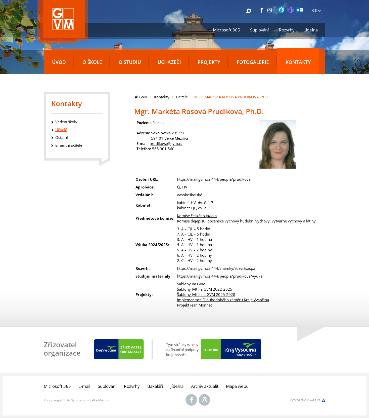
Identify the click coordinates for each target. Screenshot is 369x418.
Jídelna (311, 30)
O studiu (130, 62)
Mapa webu (237, 386)
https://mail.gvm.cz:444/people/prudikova (214, 179)
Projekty (209, 62)
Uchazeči (169, 62)
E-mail (84, 386)
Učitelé (182, 96)
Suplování (259, 30)
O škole (92, 62)
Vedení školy (66, 121)
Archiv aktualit (204, 386)
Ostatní (61, 137)
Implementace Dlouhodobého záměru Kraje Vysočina (223, 299)
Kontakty (298, 62)
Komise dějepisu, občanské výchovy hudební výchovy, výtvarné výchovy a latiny (246, 220)
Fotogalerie (253, 62)
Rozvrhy (287, 30)
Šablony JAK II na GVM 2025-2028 (206, 294)
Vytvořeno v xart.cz (305, 400)
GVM (143, 96)
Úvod (59, 62)
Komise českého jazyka (197, 215)
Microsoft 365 (226, 30)
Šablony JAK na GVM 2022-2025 (204, 289)
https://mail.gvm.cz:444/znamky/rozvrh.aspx (216, 268)
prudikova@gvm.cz (166, 143)
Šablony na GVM (191, 283)
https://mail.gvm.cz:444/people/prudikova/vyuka (219, 276)
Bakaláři (155, 386)
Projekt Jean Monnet (194, 305)
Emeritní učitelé (68, 145)
